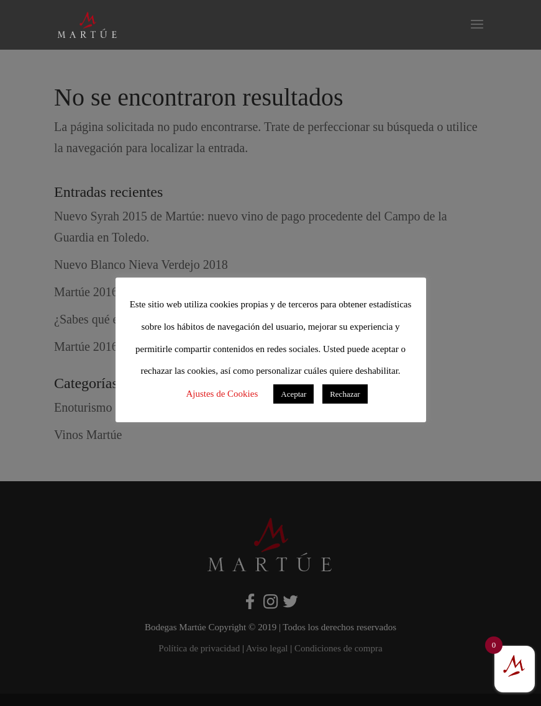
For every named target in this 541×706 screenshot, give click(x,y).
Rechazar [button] (345, 394)
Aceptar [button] (293, 394)
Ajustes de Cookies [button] (222, 394)
